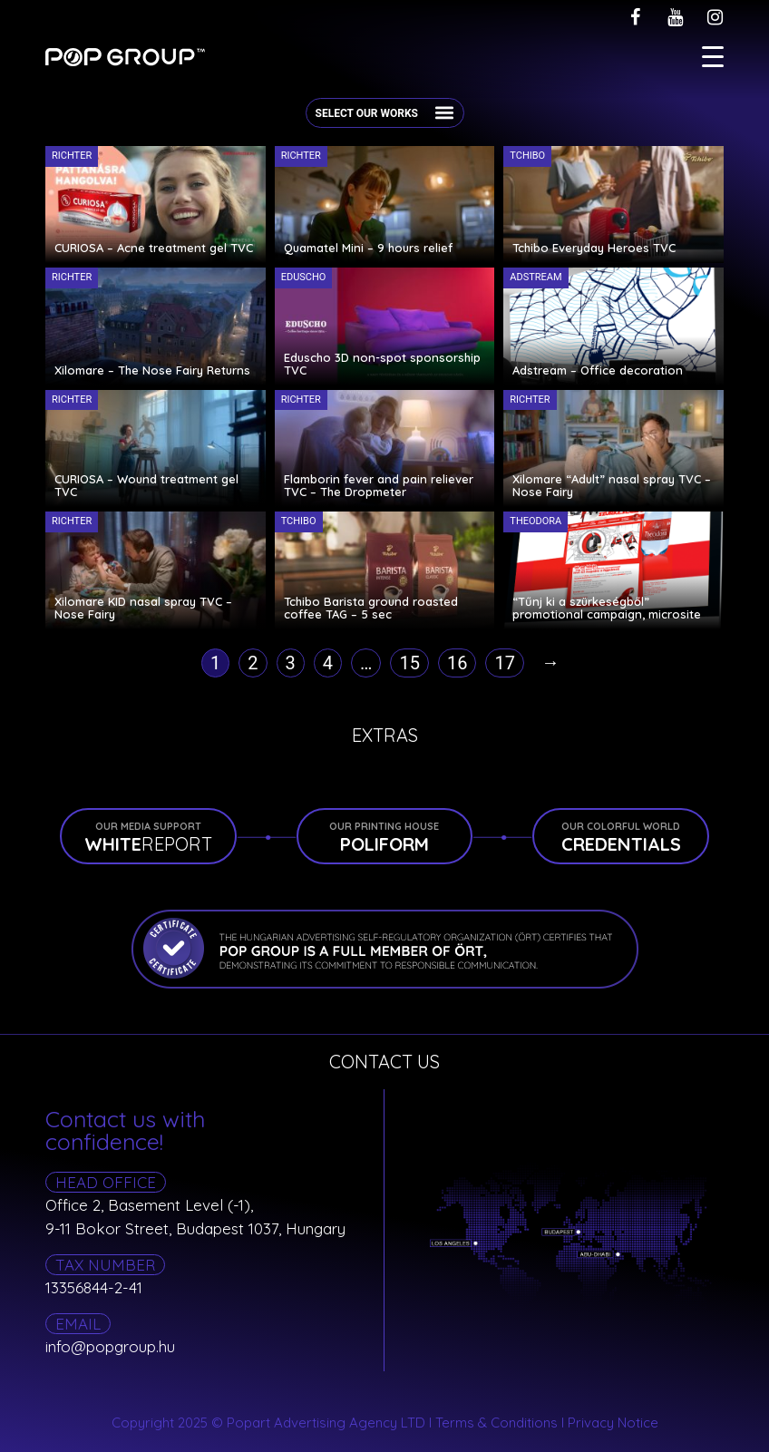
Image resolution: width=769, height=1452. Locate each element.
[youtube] (675, 17)
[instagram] (715, 17)
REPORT (148, 837)
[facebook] (635, 17)
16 (457, 663)
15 (409, 663)
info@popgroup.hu (110, 1346)
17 (504, 663)
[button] (445, 112)
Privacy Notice (613, 1422)
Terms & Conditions (496, 1422)
